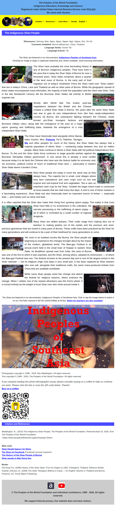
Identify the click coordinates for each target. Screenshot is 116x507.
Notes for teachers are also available (85, 300)
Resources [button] (50, 22)
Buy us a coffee (10, 388)
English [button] (82, 22)
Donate (74, 22)
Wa (26, 143)
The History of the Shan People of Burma (22, 455)
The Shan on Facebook (13, 452)
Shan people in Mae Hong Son (16, 458)
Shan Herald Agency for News (16, 449)
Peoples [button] (38, 22)
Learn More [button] (63, 22)
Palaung (50, 139)
